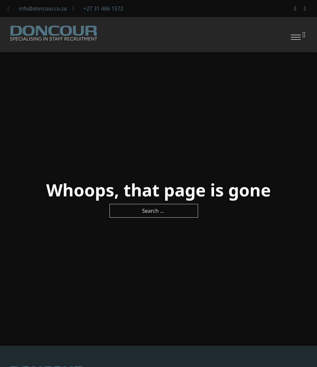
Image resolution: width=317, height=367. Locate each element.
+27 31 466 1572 (103, 8)
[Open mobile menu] (296, 37)
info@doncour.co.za (43, 8)
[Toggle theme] (303, 34)
